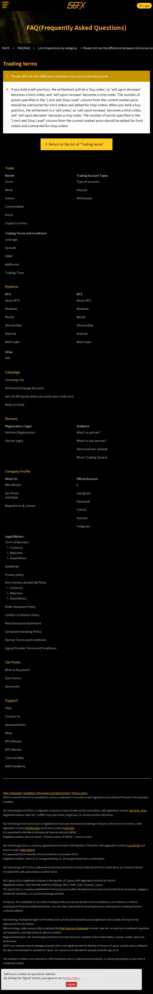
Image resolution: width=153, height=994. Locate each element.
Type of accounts (88, 182)
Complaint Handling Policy (23, 631)
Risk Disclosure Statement (23, 623)
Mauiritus (16, 553)
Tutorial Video (14, 758)
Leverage (11, 239)
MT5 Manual (13, 749)
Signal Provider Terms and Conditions (31, 648)
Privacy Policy (71, 978)
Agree (71, 984)
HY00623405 (33, 828)
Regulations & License (20, 506)
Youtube (82, 518)
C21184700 (133, 845)
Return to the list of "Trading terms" (76, 144)
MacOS (9, 317)
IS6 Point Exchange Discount (24, 388)
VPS (7, 358)
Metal (9, 190)
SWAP (9, 256)
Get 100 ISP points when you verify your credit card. (39, 396)
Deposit (82, 190)
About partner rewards (92, 449)
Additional (12, 264)
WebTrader (12, 342)
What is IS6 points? (17, 670)
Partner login (14, 441)
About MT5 (84, 300)
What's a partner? (89, 432)
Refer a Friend (14, 405)
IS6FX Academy (15, 766)
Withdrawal (84, 198)
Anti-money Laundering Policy (53, 793)
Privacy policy (14, 575)
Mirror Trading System (92, 457)
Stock (9, 215)
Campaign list (14, 380)
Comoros (16, 547)
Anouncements (15, 725)
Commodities (14, 206)
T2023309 (68, 828)
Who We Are (13, 485)
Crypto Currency (16, 223)
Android (10, 334)
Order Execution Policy (20, 607)
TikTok (81, 510)
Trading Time (14, 273)
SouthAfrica (18, 558)
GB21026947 (27, 850)
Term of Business (12, 793)
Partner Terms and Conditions (25, 640)
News (8, 733)
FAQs (8, 708)
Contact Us (12, 716)
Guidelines (12, 566)
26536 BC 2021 (137, 810)
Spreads (10, 248)
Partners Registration (20, 432)
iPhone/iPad (13, 325)
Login (144, 6)
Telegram (83, 526)
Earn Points (13, 678)
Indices (10, 198)
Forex (9, 182)
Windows (11, 309)
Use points (12, 686)
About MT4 (12, 300)
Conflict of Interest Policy (22, 615)
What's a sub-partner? (92, 441)
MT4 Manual (13, 741)
